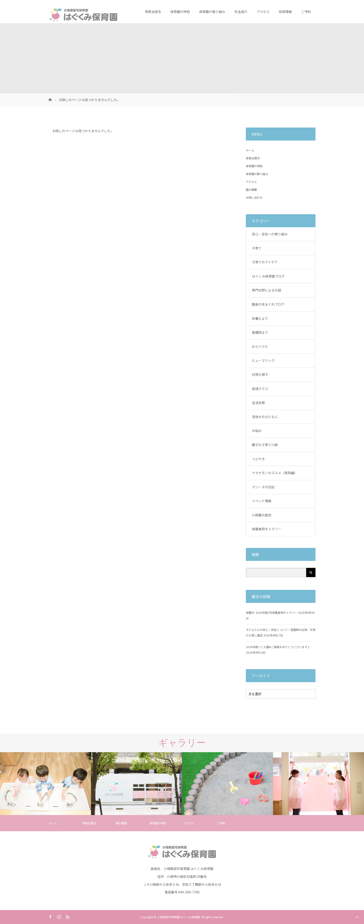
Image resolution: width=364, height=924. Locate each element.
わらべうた (260, 346)
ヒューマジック (263, 360)
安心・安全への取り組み (270, 234)
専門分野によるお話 (266, 290)
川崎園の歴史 (261, 515)
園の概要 (251, 190)
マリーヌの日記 (263, 487)
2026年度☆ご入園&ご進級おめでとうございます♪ (278, 647)
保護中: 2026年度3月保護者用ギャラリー (271, 612)
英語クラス (260, 388)
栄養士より (260, 318)
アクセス (263, 11)
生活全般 (258, 402)
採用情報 (285, 11)
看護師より (260, 332)
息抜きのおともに (265, 416)
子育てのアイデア (265, 262)
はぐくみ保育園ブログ (268, 276)
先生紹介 (240, 11)
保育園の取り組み (212, 11)
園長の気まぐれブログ (268, 304)
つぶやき (258, 459)
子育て (257, 248)
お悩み (257, 430)
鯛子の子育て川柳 (265, 444)
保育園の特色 (180, 11)
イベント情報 (261, 501)
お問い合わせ (254, 197)
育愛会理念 (153, 11)
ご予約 (306, 11)
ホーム (250, 150)
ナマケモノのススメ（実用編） (274, 472)
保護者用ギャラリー (266, 529)
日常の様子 (260, 374)
